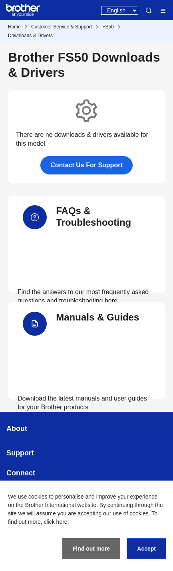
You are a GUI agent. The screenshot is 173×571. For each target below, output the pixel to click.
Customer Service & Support (61, 27)
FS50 (108, 27)
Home (14, 27)
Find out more (91, 548)
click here (56, 522)
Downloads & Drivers (30, 35)
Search (149, 10)
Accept (146, 548)
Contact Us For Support (86, 165)
